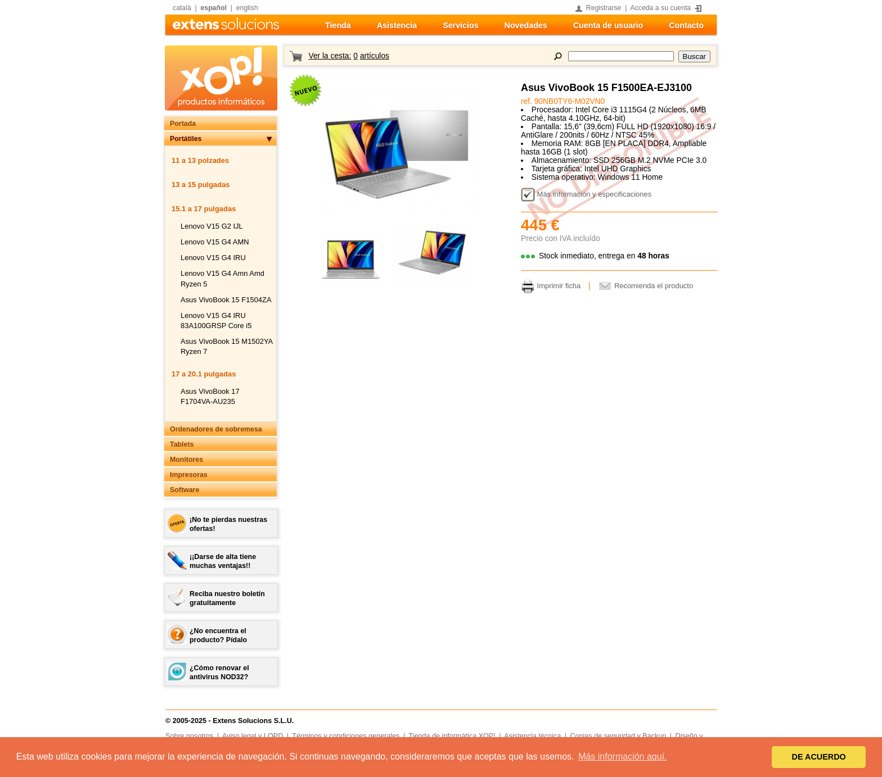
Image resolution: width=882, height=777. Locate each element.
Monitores (186, 460)
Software (184, 490)
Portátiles (185, 139)
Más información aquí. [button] (622, 756)
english (247, 8)
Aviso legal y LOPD (252, 736)
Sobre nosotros (189, 736)
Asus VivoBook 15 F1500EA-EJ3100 (606, 87)
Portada (183, 124)
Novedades (526, 25)
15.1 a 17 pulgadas (204, 209)
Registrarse (604, 8)
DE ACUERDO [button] (819, 756)
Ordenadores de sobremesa (216, 429)
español (214, 8)
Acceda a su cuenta (661, 8)
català (182, 8)
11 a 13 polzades (200, 160)
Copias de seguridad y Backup (618, 736)
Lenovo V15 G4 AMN (215, 242)
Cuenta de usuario (608, 25)
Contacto (686, 25)
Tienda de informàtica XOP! (452, 736)
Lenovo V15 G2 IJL (212, 226)
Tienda (338, 25)
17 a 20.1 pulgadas (204, 374)
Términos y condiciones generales (345, 736)
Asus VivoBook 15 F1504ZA (226, 300)
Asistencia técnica (532, 736)
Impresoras (189, 475)
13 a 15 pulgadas (201, 184)
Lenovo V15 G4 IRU (213, 257)
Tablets (182, 444)
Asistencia (397, 25)
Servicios (460, 25)
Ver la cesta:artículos (348, 56)
